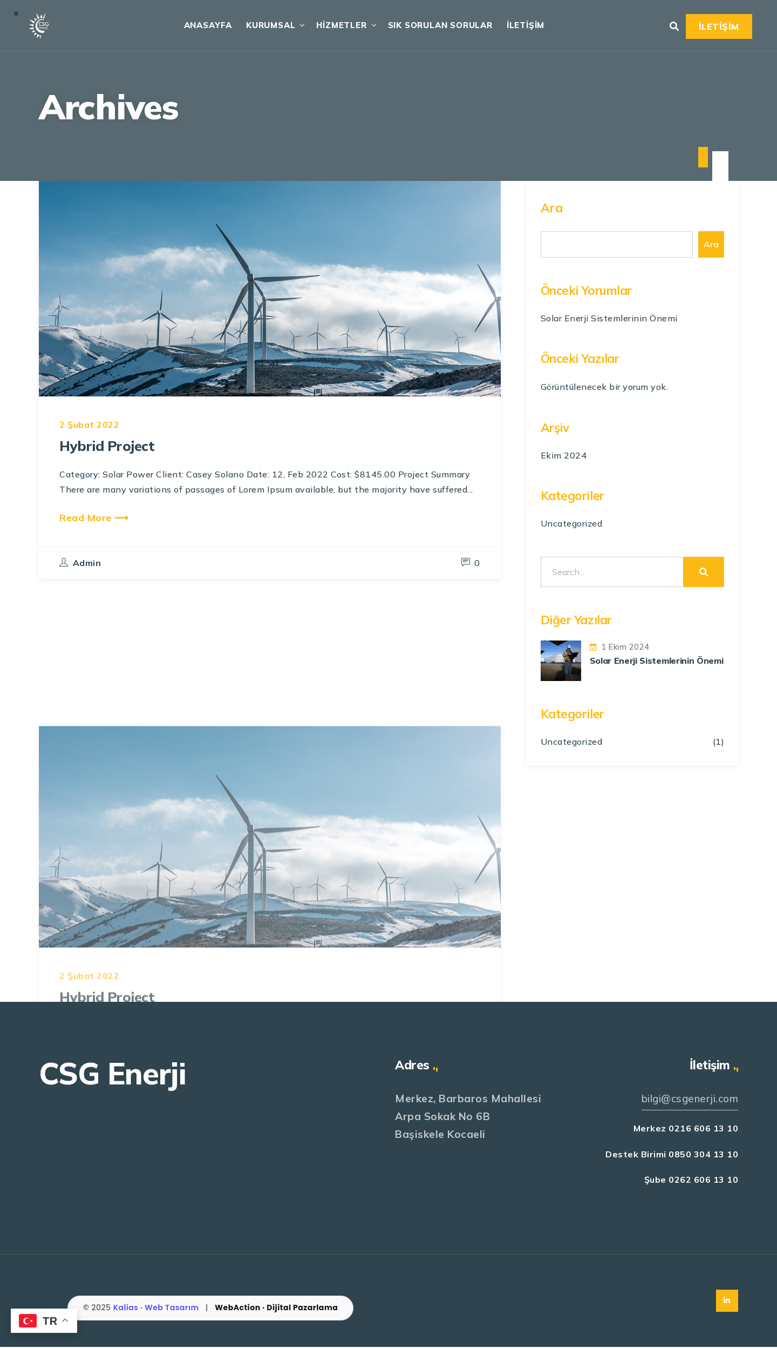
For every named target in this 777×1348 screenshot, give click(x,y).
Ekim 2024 (564, 455)
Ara (552, 208)
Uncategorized (572, 523)
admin (87, 587)
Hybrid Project (111, 469)
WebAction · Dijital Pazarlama (276, 1308)
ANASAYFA (206, 26)
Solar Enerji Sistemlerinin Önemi (609, 318)
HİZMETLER (340, 26)
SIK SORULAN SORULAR (438, 26)
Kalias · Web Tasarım (157, 1308)
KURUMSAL (268, 26)
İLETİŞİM (523, 26)
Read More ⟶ (94, 542)
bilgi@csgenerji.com (689, 1099)
